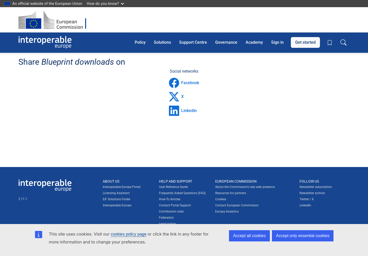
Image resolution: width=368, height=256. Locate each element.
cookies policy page (128, 234)
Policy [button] (140, 42)
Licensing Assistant (116, 193)
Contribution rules (171, 211)
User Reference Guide (173, 187)
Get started (305, 42)
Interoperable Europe (117, 205)
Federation (166, 217)
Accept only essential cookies (302, 235)
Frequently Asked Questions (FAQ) (182, 193)
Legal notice (167, 224)
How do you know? (105, 3)
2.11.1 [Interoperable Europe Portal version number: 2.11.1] (22, 199)
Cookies (220, 199)
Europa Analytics (227, 211)
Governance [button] (226, 42)
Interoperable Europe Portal (122, 187)
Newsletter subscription (316, 187)
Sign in (277, 42)
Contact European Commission (237, 205)
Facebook (184, 83)
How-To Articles (169, 199)
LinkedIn (305, 205)
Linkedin (183, 111)
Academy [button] (254, 42)
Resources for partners (230, 193)
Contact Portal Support (175, 205)
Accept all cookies (249, 235)
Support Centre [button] (193, 42)
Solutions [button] (162, 42)
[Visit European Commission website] (54, 19)
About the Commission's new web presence (245, 187)
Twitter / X (307, 199)
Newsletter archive (312, 193)
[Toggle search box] (343, 42)
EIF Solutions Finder (116, 199)
